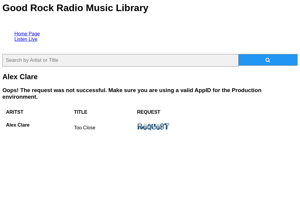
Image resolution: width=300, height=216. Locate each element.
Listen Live (26, 39)
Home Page (27, 33)
